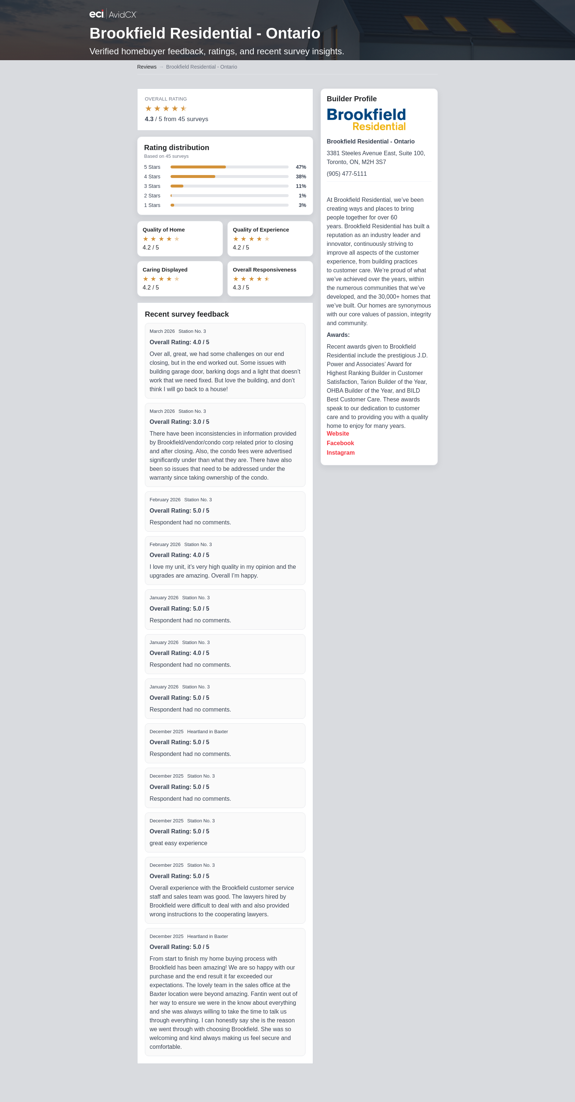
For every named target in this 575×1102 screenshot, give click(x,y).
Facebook (340, 443)
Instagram (341, 453)
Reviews (147, 67)
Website (338, 433)
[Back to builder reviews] (113, 14)
